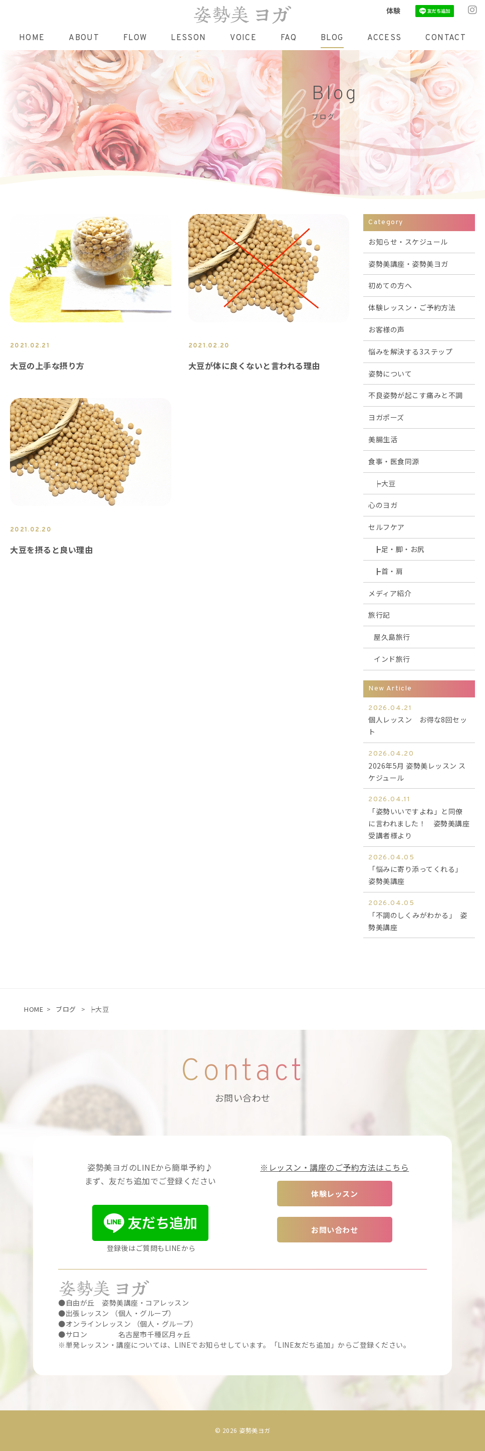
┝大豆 (385, 483)
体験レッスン (334, 1193)
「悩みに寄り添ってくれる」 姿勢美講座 (419, 869)
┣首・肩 (388, 571)
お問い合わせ (334, 1229)
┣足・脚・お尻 (399, 549)
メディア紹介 (389, 593)
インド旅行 (392, 659)
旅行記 (379, 615)
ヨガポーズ (386, 417)
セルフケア (386, 527)
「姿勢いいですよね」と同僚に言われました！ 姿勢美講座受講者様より (419, 817)
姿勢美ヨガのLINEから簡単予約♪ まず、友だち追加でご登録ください (150, 1174)
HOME (33, 1009)
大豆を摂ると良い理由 (51, 549)
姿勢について (390, 374)
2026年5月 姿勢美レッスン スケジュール (419, 765)
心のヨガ (382, 505)
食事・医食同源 (393, 461)
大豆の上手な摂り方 (47, 365)
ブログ (66, 1009)
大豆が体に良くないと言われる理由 (254, 365)
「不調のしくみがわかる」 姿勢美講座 (419, 914)
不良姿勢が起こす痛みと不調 (415, 395)
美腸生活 (382, 439)
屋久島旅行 (392, 637)
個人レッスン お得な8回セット (419, 719)
